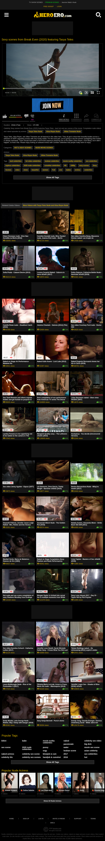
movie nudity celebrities (72, 161)
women (45, 170)
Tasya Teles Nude (35, 131)
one (60, 170)
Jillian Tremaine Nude (72, 131)
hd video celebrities (33, 161)
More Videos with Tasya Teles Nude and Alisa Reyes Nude (45, 205)
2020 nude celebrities (32, 165)
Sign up (26, 818)
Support (77, 818)
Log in (40, 818)
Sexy (95, 165)
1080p (73, 165)
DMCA (52, 823)
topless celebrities (12, 165)
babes (68, 170)
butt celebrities (15, 161)
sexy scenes (84, 165)
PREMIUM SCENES (52, 2)
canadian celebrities (52, 165)
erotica (77, 170)
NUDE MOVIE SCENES (44, 148)
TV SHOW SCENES (36, 2)
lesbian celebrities (52, 161)
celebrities (88, 170)
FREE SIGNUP (48, 6)
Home (11, 818)
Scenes (8, 170)
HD (65, 165)
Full (53, 170)
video (17, 170)
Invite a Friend (59, 818)
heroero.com (57, 828)
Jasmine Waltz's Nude (69, 2)
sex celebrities (91, 161)
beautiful (35, 170)
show (26, 170)
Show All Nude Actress (52, 801)
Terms (93, 818)
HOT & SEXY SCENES (22, 148)
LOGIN (59, 6)
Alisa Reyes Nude (53, 131)
